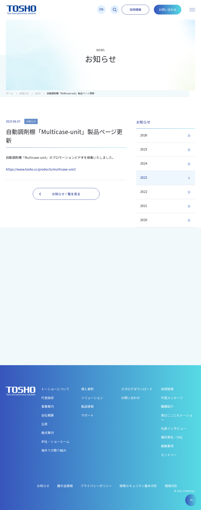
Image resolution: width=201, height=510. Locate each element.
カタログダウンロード (137, 389)
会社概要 (47, 415)
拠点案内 (47, 432)
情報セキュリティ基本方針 (138, 485)
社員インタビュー (173, 428)
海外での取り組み (53, 450)
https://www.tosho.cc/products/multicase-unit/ (41, 169)
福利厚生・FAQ (171, 437)
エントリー (169, 454)
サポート (87, 415)
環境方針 (171, 485)
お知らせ (24, 93)
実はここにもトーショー (176, 417)
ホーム (9, 93)
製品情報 (87, 406)
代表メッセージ (172, 397)
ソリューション (92, 397)
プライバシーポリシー (96, 485)
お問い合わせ (167, 9)
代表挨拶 (47, 397)
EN (101, 9)
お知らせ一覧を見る (59, 193)
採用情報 (135, 9)
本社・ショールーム (55, 441)
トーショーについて (55, 389)
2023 (37, 93)
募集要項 (167, 446)
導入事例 (87, 389)
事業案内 (47, 406)
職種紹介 (167, 406)
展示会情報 (65, 485)
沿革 (44, 424)
